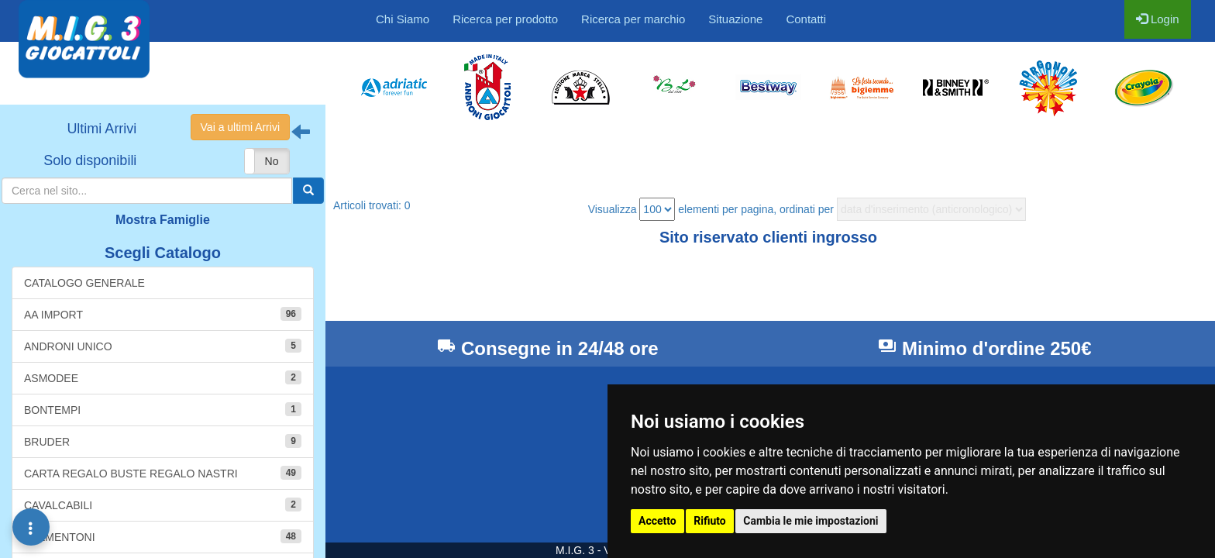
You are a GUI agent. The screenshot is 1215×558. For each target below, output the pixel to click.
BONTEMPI (162, 409)
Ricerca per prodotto (505, 19)
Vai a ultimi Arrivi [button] (240, 127)
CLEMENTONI (162, 536)
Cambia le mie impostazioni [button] (810, 521)
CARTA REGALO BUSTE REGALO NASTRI (162, 473)
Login (1157, 19)
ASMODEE (162, 377)
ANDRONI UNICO (162, 346)
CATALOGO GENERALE (84, 283)
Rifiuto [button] (710, 521)
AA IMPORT (162, 314)
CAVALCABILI (162, 505)
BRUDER (162, 441)
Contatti (806, 19)
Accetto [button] (657, 521)
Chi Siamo (402, 19)
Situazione (735, 19)
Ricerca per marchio (633, 19)
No (272, 161)
